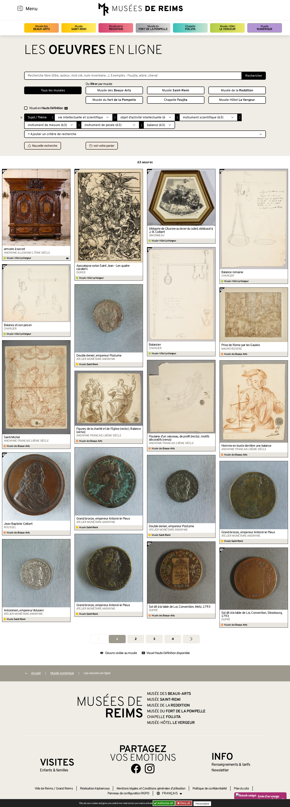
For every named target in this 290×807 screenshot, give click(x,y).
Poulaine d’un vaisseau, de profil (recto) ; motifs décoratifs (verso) (179, 438)
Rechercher (253, 76)
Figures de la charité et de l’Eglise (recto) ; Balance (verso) (108, 430)
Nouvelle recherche (42, 146)
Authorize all (164, 803)
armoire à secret (14, 249)
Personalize (204, 803)
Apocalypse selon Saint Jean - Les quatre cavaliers (102, 267)
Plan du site (241, 789)
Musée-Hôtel (227, 28)
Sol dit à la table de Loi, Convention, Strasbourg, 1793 (251, 614)
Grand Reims (64, 789)
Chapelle (190, 28)
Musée (78, 28)
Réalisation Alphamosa (94, 789)
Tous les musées (53, 91)
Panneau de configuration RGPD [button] (128, 794)
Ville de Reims (44, 789)
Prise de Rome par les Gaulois (240, 345)
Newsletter (220, 770)
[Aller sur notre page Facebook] (136, 768)
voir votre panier (101, 146)
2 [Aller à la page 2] (136, 639)
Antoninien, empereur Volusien (24, 610)
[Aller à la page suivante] (191, 639)
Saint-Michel (12, 437)
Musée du (153, 28)
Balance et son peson (18, 325)
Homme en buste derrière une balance (246, 445)
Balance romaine (232, 272)
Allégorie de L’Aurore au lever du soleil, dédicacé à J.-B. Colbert (181, 230)
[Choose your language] (169, 793)
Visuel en (48, 108)
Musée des (41, 28)
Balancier (155, 344)
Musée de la (116, 28)
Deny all (185, 803)
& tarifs (230, 764)
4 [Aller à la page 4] (173, 639)
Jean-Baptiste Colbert (18, 524)
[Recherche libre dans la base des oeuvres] (133, 76)
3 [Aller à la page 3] (154, 639)
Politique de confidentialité (210, 789)
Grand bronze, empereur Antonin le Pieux (103, 518)
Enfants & (54, 770)
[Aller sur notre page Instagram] (149, 768)
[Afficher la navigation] (20, 9)
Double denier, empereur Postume (98, 355)
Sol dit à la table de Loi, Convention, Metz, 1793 (179, 607)
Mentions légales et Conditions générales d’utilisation (151, 789)
